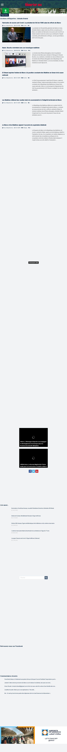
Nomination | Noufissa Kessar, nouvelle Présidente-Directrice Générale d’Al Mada (32, 508)
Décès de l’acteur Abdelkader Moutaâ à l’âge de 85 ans (26, 516)
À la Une (25, 77)
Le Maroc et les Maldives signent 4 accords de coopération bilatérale (24, 125)
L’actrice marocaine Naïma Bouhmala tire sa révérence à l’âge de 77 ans (30, 530)
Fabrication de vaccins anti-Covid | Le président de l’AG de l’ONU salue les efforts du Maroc (31, 23)
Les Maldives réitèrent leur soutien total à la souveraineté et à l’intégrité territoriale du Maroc (32, 100)
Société (25, 25)
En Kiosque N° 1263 (33, 262)
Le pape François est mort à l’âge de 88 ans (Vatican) (25, 538)
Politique (25, 50)
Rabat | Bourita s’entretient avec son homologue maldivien (20, 48)
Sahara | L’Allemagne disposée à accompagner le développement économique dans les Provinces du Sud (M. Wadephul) (33, 443)
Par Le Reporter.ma (8, 25)
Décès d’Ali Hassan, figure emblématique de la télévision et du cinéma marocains (32, 523)
